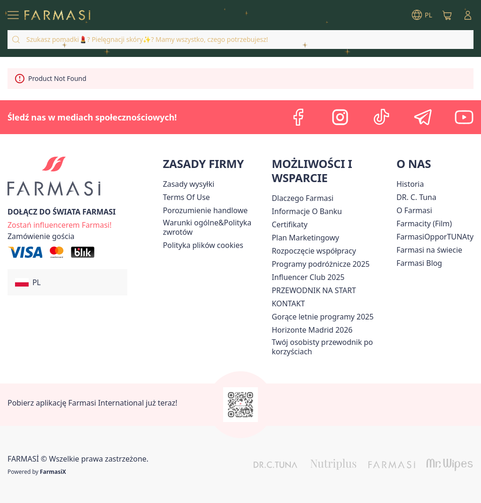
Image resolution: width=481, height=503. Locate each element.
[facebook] (298, 117)
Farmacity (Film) (424, 223)
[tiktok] (381, 117)
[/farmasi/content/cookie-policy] (203, 245)
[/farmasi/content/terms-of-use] (186, 197)
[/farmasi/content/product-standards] (289, 224)
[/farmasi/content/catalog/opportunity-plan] (305, 237)
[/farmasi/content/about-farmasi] (303, 198)
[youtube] (464, 117)
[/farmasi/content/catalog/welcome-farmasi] (332, 346)
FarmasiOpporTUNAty (434, 236)
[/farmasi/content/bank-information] (306, 211)
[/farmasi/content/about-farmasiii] (414, 210)
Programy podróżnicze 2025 (320, 264)
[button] (67, 282)
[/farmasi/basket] (447, 15)
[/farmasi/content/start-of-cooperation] (314, 250)
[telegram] (422, 117)
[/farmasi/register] (59, 224)
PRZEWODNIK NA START (314, 290)
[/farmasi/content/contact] (288, 303)
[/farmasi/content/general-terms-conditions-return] (215, 227)
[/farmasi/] (57, 15)
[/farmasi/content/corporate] (429, 250)
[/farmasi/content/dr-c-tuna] (416, 197)
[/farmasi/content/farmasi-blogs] (419, 263)
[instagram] (340, 117)
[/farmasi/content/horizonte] (312, 330)
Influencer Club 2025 (308, 277)
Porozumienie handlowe (205, 210)
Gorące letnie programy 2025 (322, 316)
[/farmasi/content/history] (410, 184)
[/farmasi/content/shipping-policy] (189, 184)
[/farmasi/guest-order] (41, 236)
